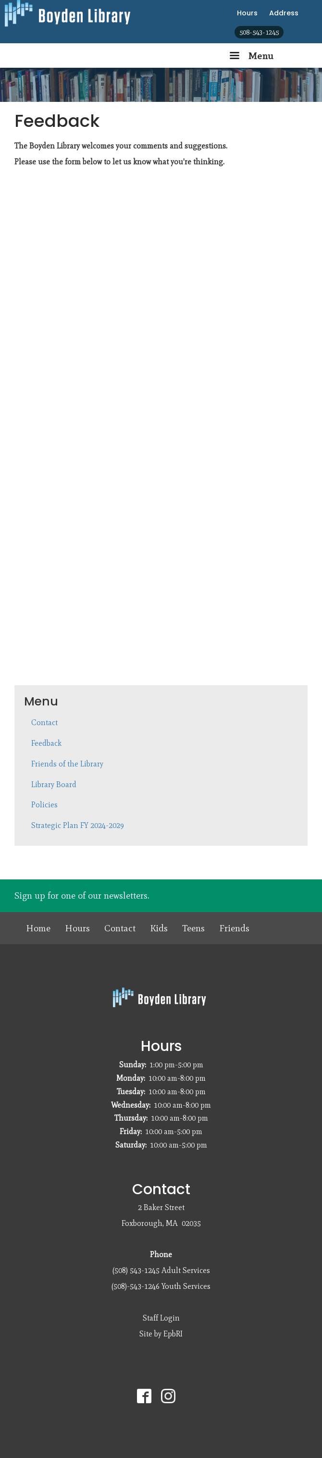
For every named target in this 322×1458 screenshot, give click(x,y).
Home (38, 928)
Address (283, 13)
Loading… (168, 422)
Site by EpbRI (161, 1333)
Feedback (46, 743)
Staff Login (161, 1317)
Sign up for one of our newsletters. (81, 895)
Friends (234, 928)
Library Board (53, 784)
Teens (193, 928)
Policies (44, 804)
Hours (247, 13)
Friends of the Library (67, 763)
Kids (159, 928)
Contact (44, 722)
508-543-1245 (259, 32)
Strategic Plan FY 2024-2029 (77, 825)
